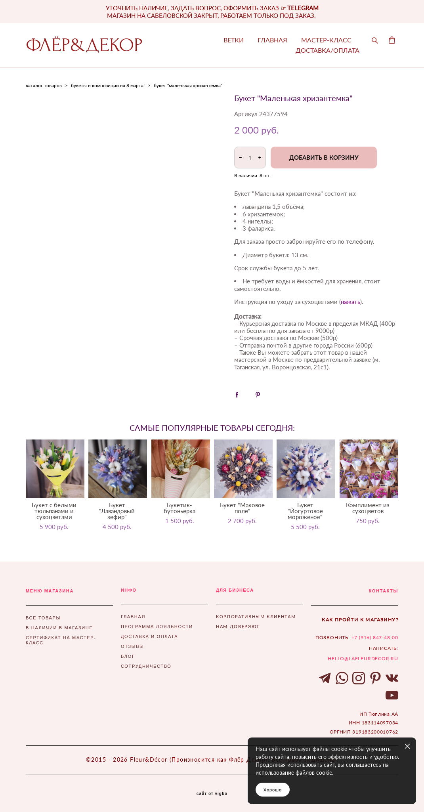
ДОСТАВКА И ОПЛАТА (149, 636)
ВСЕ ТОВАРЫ (43, 617)
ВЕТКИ (233, 40)
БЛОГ (128, 656)
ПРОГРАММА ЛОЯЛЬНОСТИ (157, 626)
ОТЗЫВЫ (132, 646)
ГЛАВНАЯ (272, 40)
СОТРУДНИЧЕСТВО (146, 666)
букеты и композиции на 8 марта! (108, 85)
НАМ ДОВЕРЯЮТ (238, 626)
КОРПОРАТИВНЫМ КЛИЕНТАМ (256, 616)
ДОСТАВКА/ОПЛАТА (327, 50)
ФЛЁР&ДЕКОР (84, 45)
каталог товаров (44, 85)
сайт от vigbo (212, 794)
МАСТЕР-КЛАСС (326, 40)
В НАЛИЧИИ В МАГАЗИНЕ (59, 627)
